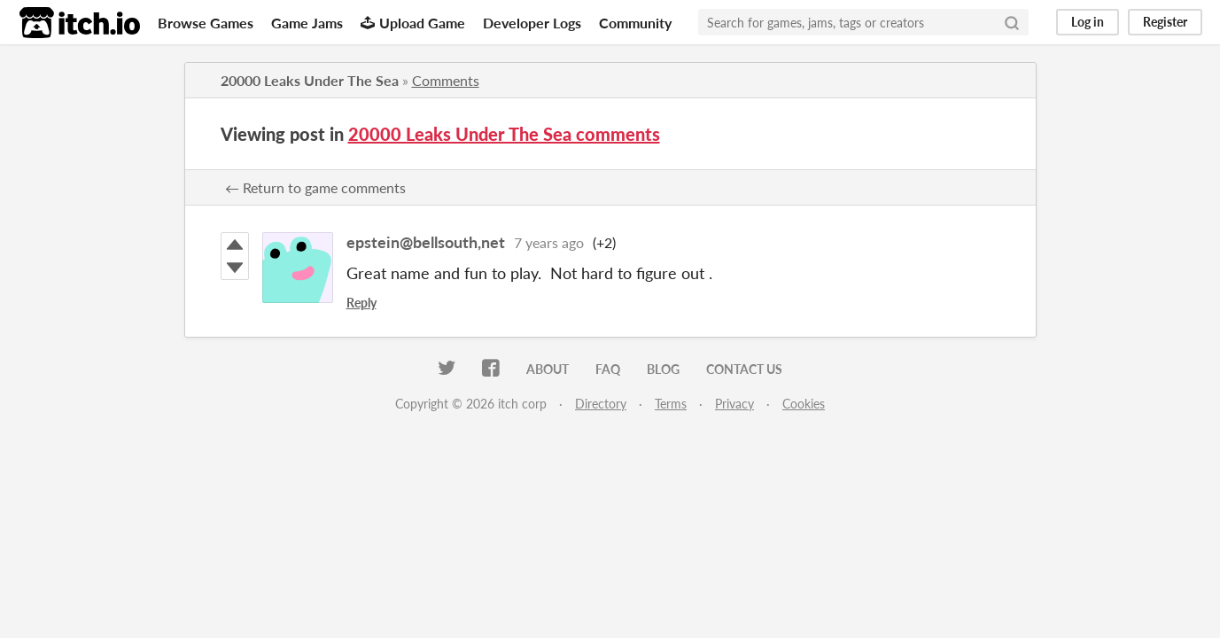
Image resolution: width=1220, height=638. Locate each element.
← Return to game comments (315, 187)
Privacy (734, 403)
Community (635, 22)
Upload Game (413, 22)
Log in (1087, 21)
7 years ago (549, 242)
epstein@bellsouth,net (425, 242)
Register (1165, 21)
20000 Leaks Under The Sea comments (504, 133)
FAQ (607, 369)
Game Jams (307, 22)
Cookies (803, 403)
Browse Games (205, 22)
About (547, 369)
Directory (600, 403)
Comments (445, 80)
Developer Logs (532, 22)
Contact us (744, 369)
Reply (361, 302)
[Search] (1012, 22)
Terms (671, 403)
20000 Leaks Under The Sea (310, 80)
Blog (663, 369)
